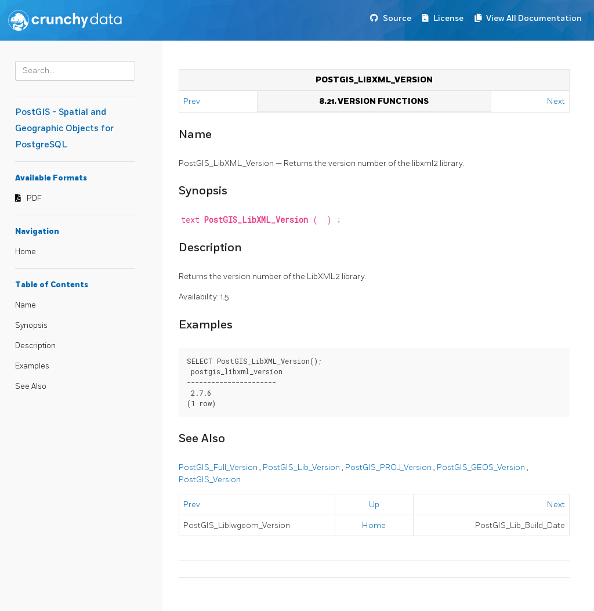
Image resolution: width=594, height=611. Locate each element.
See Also (30, 386)
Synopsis (31, 325)
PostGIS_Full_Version (219, 467)
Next (556, 101)
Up (374, 504)
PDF (34, 198)
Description (35, 345)
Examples (32, 366)
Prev (192, 101)
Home (25, 251)
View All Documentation (534, 18)
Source (397, 18)
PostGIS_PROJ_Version (389, 467)
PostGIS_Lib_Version (302, 467)
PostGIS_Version (210, 480)
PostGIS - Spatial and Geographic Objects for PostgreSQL (64, 128)
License (448, 18)
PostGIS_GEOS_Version (482, 467)
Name (25, 305)
